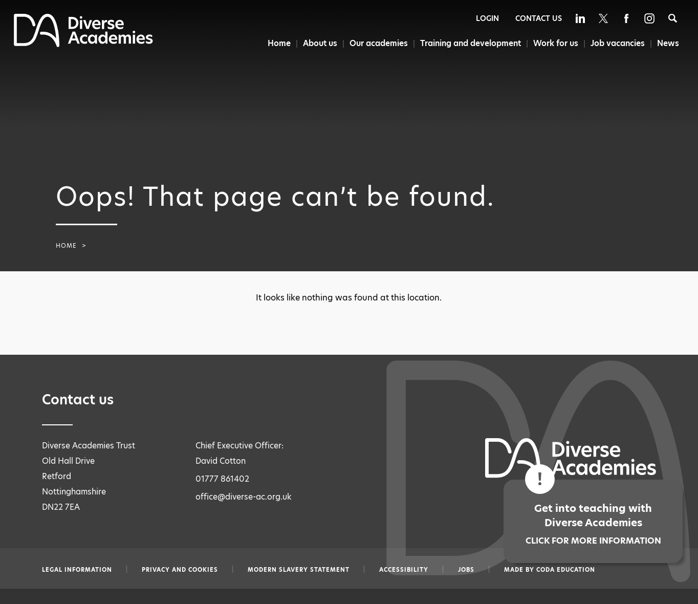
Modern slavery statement (299, 570)
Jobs (466, 570)
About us (314, 43)
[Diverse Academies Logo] (83, 44)
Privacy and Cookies (180, 570)
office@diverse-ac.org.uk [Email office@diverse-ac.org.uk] (243, 496)
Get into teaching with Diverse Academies (593, 524)
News (668, 43)
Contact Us (538, 18)
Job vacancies (617, 43)
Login (487, 18)
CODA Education (565, 570)
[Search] (672, 18)
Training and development (467, 43)
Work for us (553, 43)
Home (272, 43)
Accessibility (403, 570)
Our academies (374, 43)
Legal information (77, 570)
